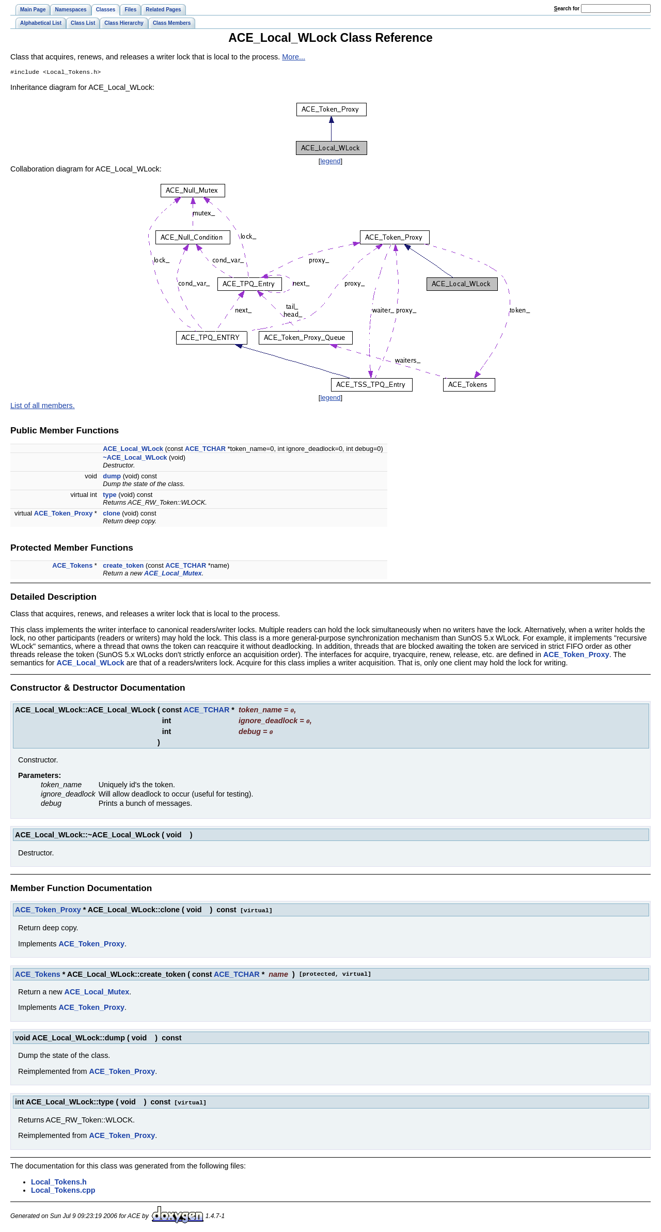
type (109, 496)
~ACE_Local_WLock (135, 458)
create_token (123, 566)
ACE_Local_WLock (133, 450)
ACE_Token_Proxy (63, 514)
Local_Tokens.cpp (63, 1188)
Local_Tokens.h (59, 1180)
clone (111, 514)
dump (112, 477)
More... (293, 57)
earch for (567, 8)
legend (330, 162)
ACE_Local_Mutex (173, 574)
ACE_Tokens (72, 566)
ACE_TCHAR (205, 450)
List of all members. (42, 406)
